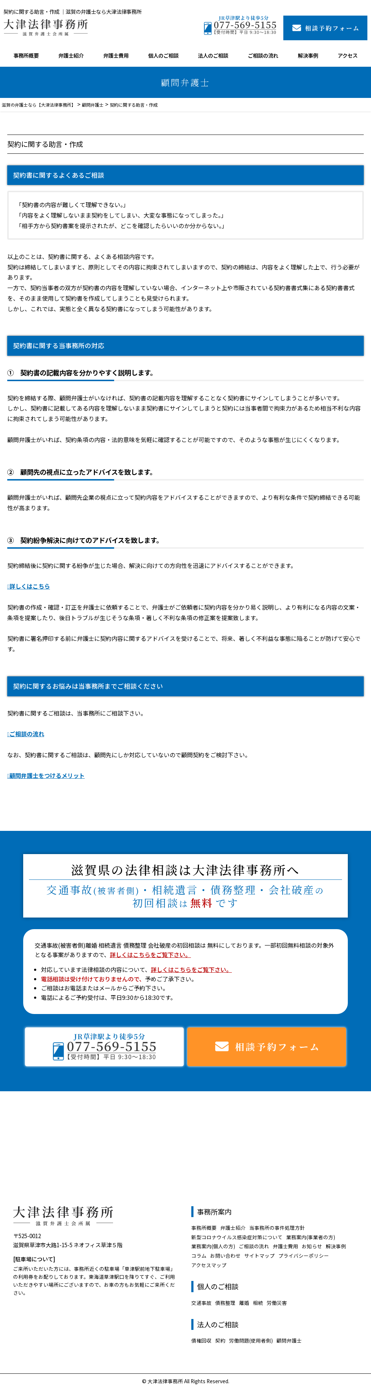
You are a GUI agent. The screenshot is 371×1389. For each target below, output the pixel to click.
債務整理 (225, 1302)
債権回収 (201, 1340)
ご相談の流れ (263, 55)
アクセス (348, 55)
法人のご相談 (213, 55)
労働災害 (277, 1302)
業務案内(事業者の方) (310, 1237)
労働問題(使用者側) (251, 1340)
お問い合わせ (225, 1255)
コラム (199, 1255)
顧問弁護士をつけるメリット (47, 775)
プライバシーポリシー (303, 1255)
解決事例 (308, 55)
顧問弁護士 (289, 1340)
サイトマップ (259, 1255)
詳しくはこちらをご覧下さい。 (150, 954)
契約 (220, 1340)
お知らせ (312, 1246)
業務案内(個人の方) (213, 1246)
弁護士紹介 (71, 55)
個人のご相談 (163, 55)
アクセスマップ (208, 1265)
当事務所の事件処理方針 (277, 1227)
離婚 (244, 1302)
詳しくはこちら (29, 586)
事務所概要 (26, 55)
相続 (258, 1302)
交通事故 (201, 1302)
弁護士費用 (116, 55)
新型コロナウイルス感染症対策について (237, 1237)
